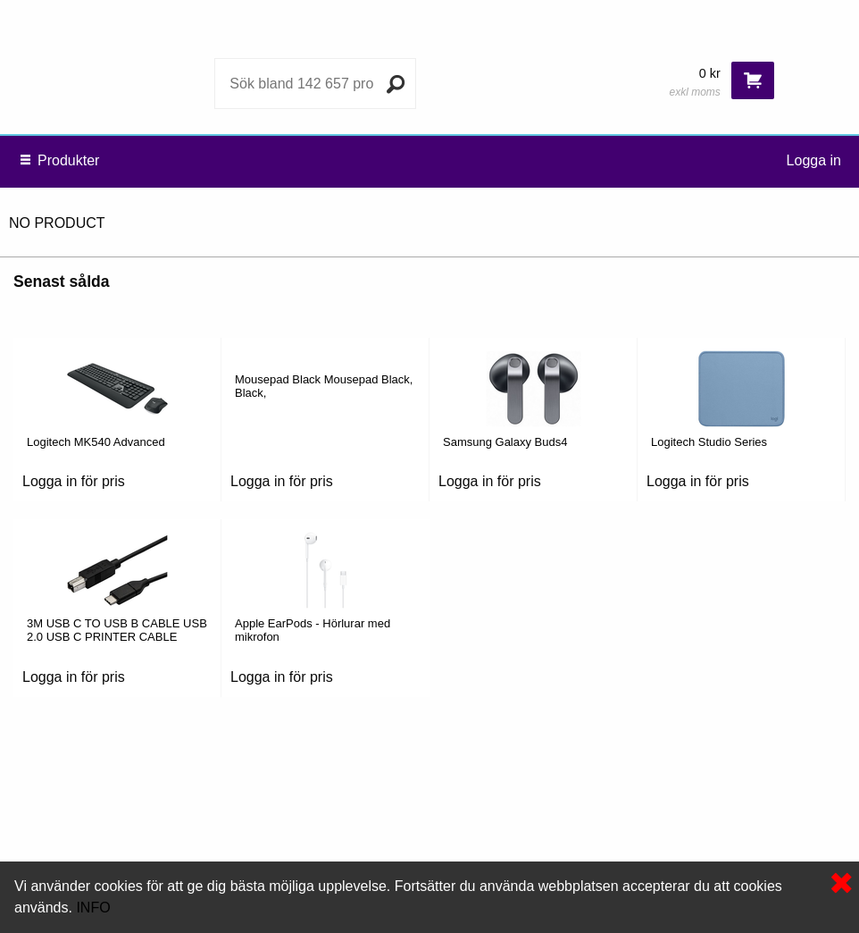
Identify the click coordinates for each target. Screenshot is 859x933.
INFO (93, 907)
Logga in (814, 160)
